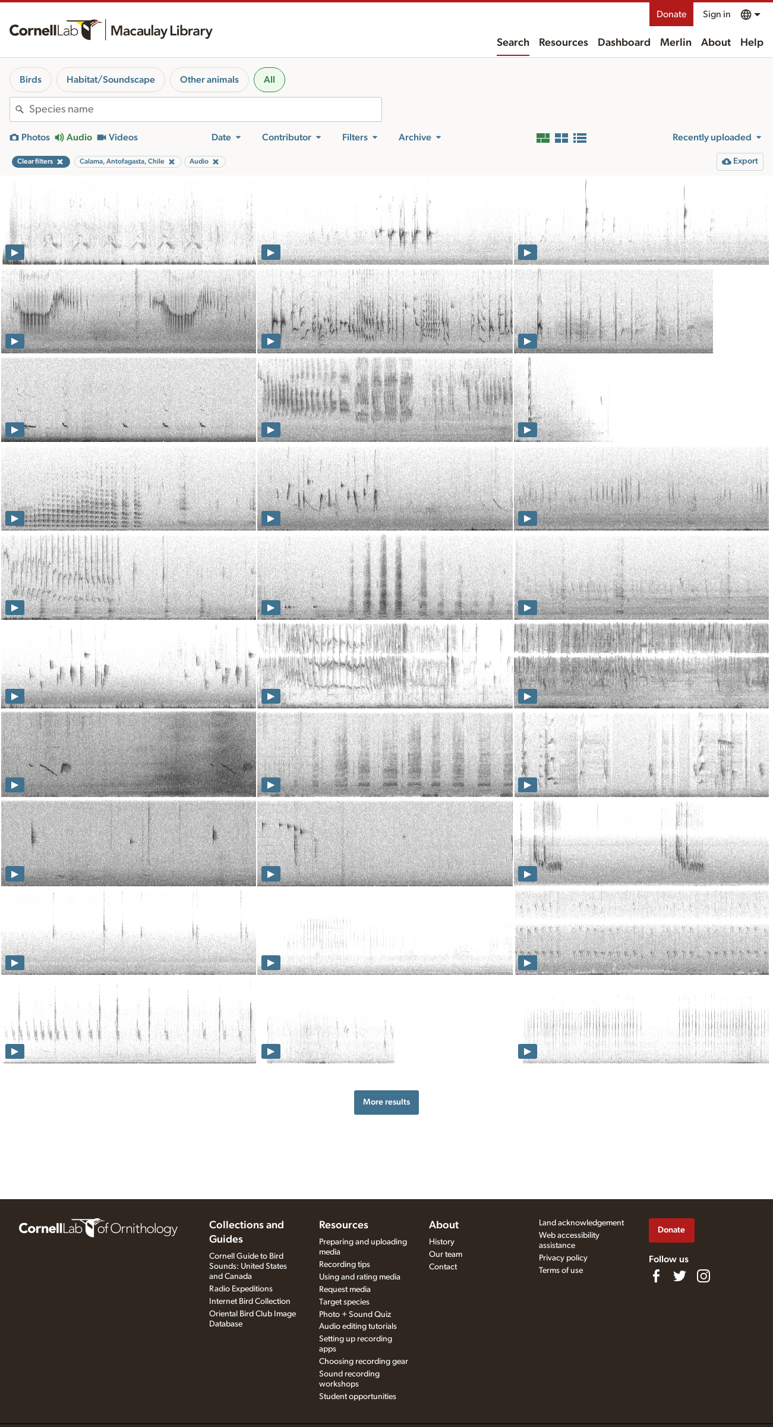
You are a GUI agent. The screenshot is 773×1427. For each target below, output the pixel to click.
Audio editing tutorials (358, 1326)
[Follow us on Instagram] (703, 1276)
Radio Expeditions (241, 1289)
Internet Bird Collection (250, 1301)
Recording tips (344, 1264)
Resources (563, 42)
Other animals (209, 79)
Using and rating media (359, 1277)
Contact (443, 1267)
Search (513, 42)
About (716, 42)
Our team (445, 1254)
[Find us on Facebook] (656, 1276)
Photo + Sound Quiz (355, 1314)
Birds (31, 79)
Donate (671, 14)
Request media (345, 1289)
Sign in (717, 14)
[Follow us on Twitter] (680, 1276)
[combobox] (205, 109)
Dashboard (624, 42)
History (442, 1242)
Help (751, 42)
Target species (344, 1302)
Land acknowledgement (581, 1223)
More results (386, 1101)
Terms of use (561, 1270)
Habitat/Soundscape (111, 79)
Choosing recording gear (363, 1361)
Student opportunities (357, 1396)
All (269, 79)
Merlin (676, 42)
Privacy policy (563, 1258)
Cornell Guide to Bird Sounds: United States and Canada (248, 1266)
